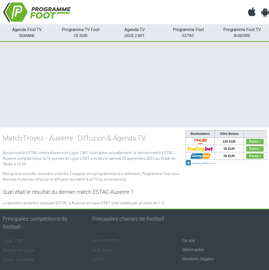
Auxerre (242, 32)
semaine (27, 32)
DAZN (97, 259)
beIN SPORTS (105, 240)
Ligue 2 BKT (134, 32)
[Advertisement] (134, 84)
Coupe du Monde (19, 259)
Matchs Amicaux (18, 250)
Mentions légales (198, 258)
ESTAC (188, 32)
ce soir (81, 32)
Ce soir (188, 240)
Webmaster (193, 249)
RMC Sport (102, 250)
